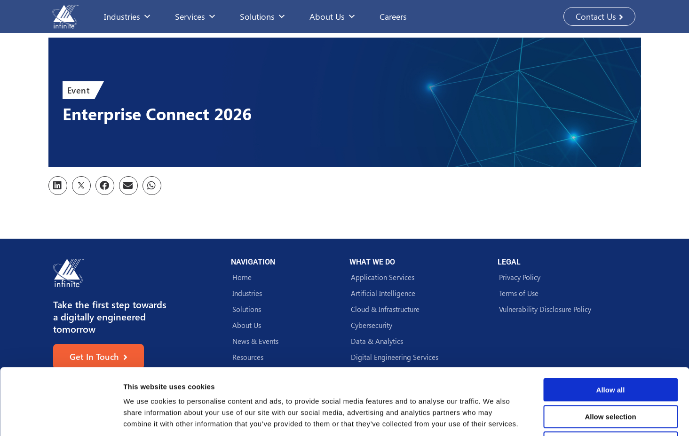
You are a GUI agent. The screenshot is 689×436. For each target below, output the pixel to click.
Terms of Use (519, 293)
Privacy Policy (519, 277)
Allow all (610, 323)
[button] (57, 185)
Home (242, 277)
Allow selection (610, 350)
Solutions (263, 16)
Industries (127, 16)
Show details (493, 417)
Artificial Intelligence (383, 293)
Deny (610, 377)
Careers (393, 16)
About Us (332, 16)
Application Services (382, 277)
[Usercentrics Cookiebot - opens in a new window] (61, 418)
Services (195, 16)
